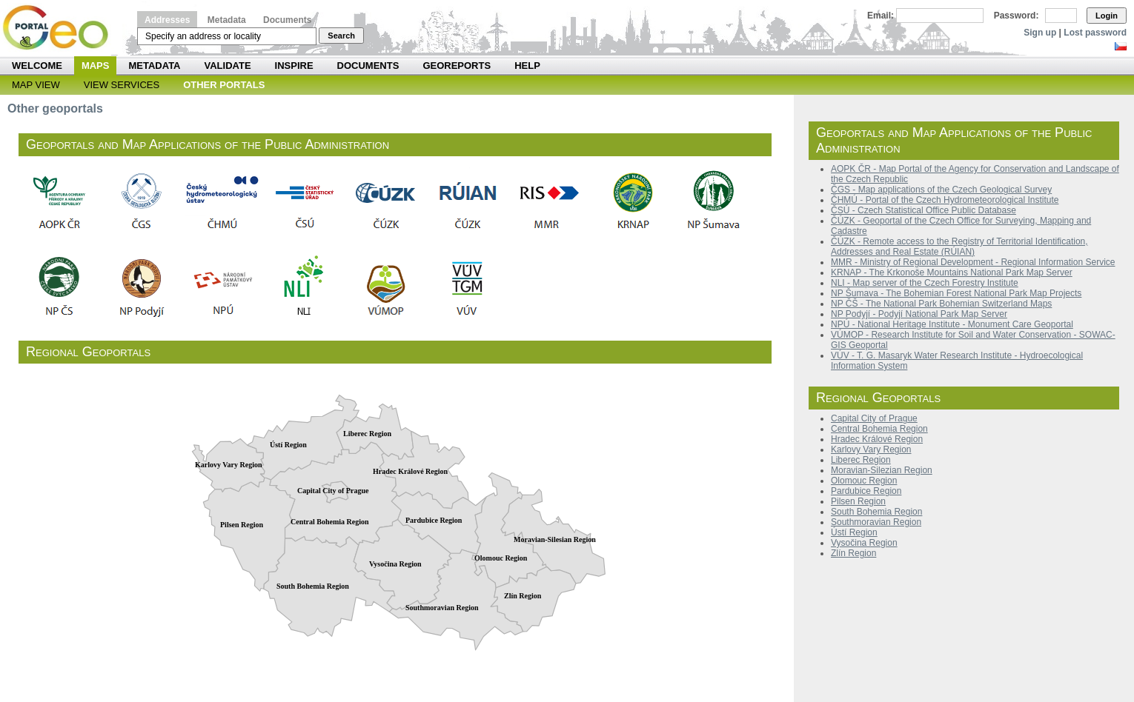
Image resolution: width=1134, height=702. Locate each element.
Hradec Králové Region (877, 439)
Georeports (456, 65)
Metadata (227, 20)
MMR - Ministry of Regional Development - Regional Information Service (973, 262)
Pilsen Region (858, 501)
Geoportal (867, 345)
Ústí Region (854, 532)
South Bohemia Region (876, 512)
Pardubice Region (866, 491)
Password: (1016, 15)
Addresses (167, 20)
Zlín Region (853, 553)
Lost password (1095, 32)
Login (1106, 15)
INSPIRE (294, 65)
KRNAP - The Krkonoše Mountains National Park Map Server (951, 272)
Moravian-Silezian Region (881, 470)
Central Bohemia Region (879, 429)
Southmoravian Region (876, 522)
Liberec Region (861, 460)
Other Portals (224, 84)
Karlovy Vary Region (871, 449)
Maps (96, 65)
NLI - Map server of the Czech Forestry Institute (924, 283)
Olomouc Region (864, 480)
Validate (228, 65)
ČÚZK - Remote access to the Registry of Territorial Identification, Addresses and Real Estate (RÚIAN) (959, 246)
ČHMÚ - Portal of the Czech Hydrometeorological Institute (944, 200)
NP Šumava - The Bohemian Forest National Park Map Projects (956, 293)
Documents (287, 20)
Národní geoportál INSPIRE (61, 28)
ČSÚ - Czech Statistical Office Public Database (923, 210)
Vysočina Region (864, 543)
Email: (880, 15)
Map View (36, 84)
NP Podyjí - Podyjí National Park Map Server (919, 314)
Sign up (1040, 32)
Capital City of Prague (874, 418)
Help (527, 65)
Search (341, 35)
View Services (121, 84)
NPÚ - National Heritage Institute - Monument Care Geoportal (952, 324)
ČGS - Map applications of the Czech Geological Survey (941, 189)
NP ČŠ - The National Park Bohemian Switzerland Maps (941, 303)
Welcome (37, 65)
